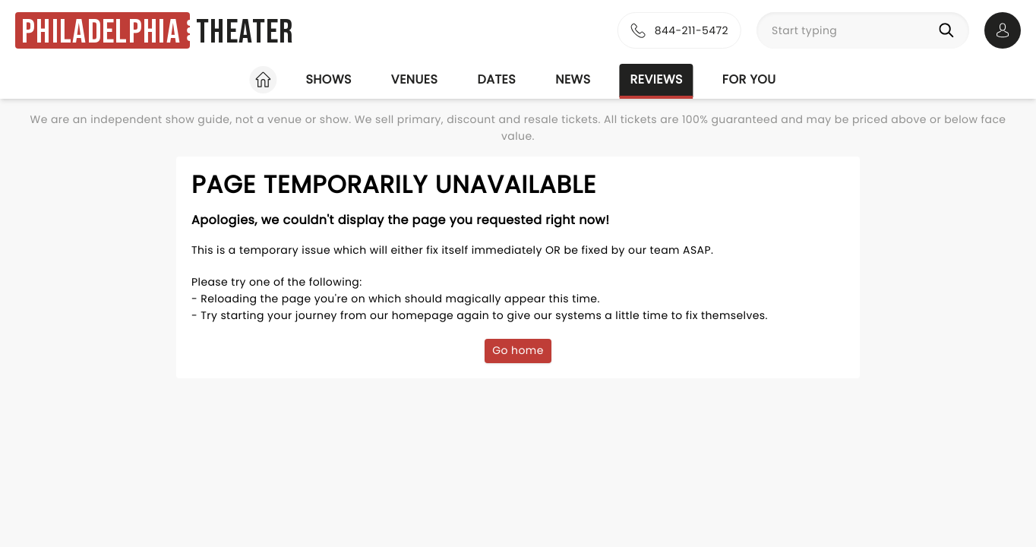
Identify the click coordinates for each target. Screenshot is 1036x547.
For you (749, 79)
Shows (328, 79)
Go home (518, 350)
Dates (496, 79)
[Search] (949, 30)
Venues (414, 79)
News (572, 79)
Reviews (656, 79)
